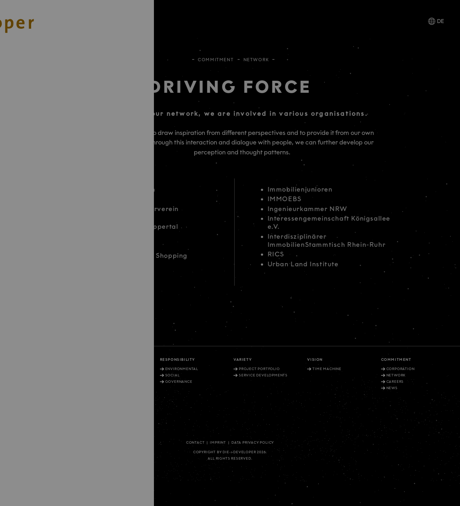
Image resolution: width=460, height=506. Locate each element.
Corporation (400, 369)
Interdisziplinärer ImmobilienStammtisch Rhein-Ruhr (334, 241)
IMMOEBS (292, 199)
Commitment (216, 58)
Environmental (181, 369)
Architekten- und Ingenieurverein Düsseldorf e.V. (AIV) (117, 213)
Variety (243, 360)
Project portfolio (259, 369)
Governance (178, 382)
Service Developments (263, 375)
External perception (113, 375)
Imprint (218, 442)
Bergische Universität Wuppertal (117, 227)
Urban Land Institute (310, 264)
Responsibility (177, 360)
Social (172, 375)
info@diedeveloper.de (36, 424)
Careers (395, 382)
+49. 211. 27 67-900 (29, 392)
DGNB (71, 246)
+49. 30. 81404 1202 (30, 414)
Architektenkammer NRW (104, 199)
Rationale (98, 360)
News (392, 388)
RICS (283, 254)
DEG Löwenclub (88, 236)
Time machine (326, 369)
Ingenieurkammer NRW (315, 209)
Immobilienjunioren (307, 189)
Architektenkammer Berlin (105, 189)
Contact (195, 442)
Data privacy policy (252, 442)
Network (396, 375)
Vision (315, 360)
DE (440, 21)
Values (98, 369)
